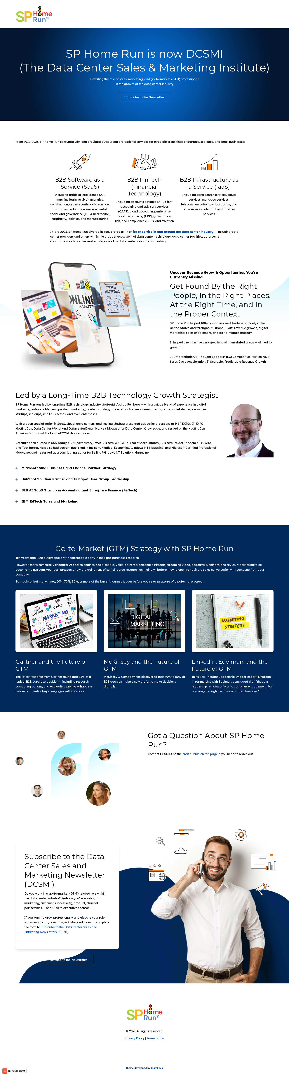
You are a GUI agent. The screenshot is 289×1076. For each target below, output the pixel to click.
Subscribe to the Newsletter (144, 97)
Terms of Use (156, 1038)
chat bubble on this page (200, 754)
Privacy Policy (134, 1038)
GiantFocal (157, 1067)
